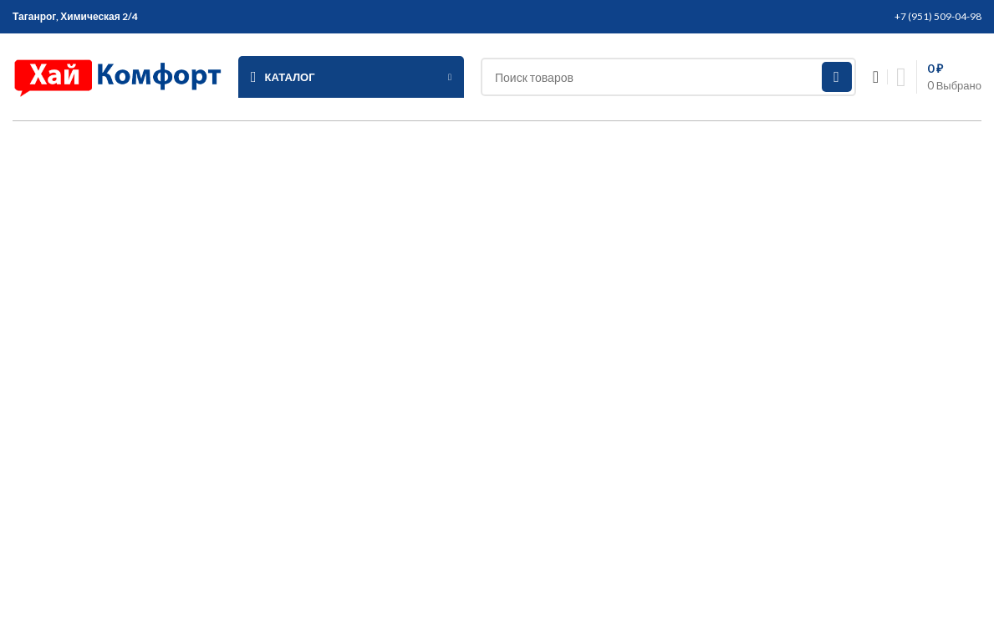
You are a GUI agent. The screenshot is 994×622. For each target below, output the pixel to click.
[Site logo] (117, 75)
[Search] (668, 77)
